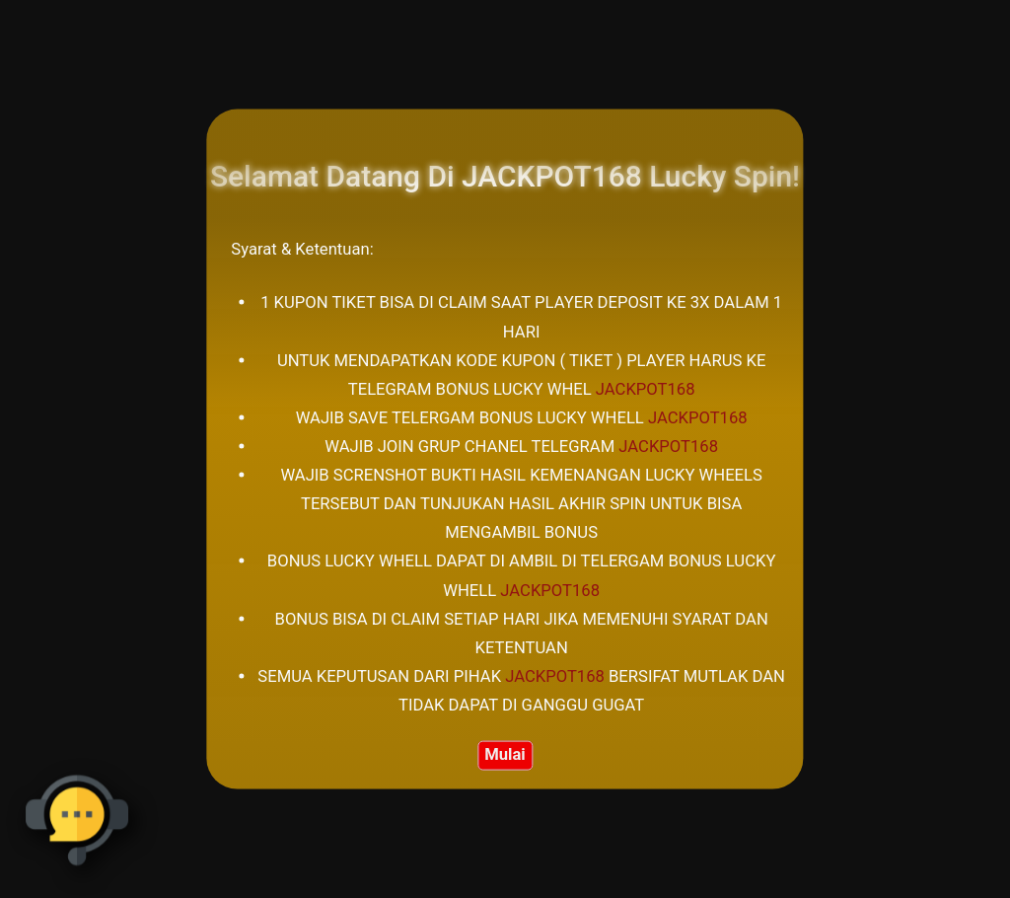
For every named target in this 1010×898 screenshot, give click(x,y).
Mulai (505, 753)
